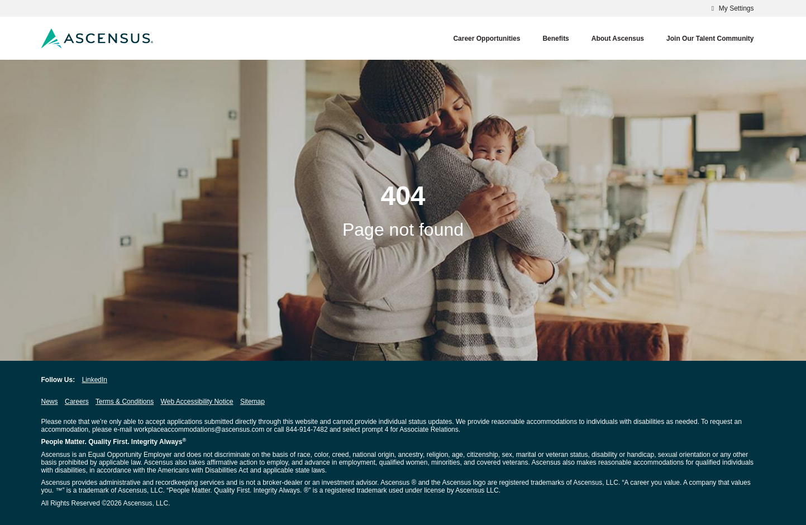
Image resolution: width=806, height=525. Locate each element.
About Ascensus (618, 38)
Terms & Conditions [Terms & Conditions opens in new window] (125, 401)
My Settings (730, 8)
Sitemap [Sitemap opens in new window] (252, 401)
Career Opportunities (486, 38)
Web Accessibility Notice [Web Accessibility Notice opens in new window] (197, 401)
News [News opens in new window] (49, 401)
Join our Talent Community (709, 38)
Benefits (555, 38)
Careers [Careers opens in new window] (77, 401)
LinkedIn (94, 380)
